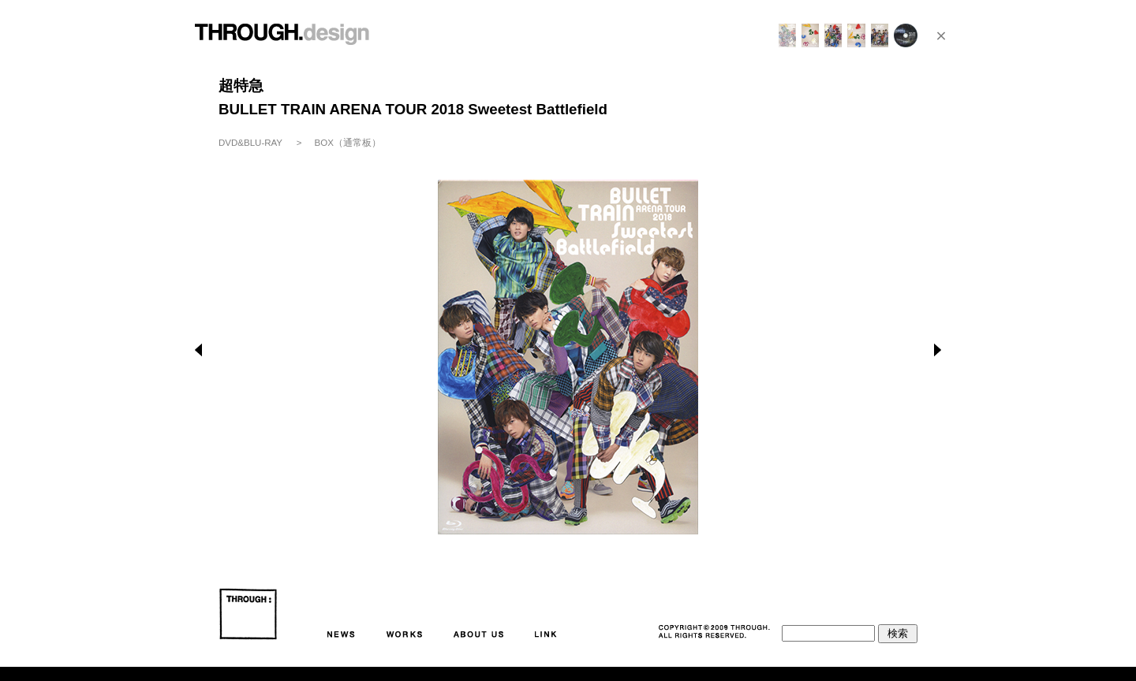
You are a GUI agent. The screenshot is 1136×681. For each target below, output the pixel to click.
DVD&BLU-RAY (250, 142)
